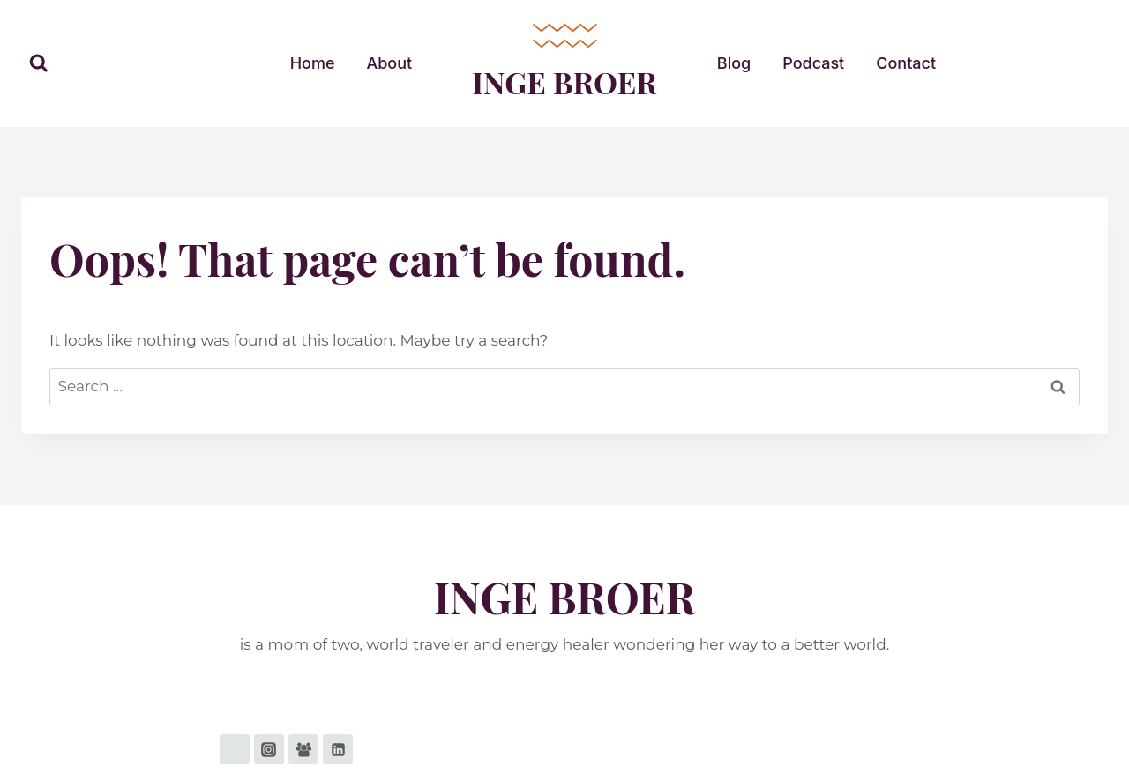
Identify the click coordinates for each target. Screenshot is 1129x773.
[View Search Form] (38, 63)
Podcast (813, 63)
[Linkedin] (338, 749)
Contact (906, 63)
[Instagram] (269, 749)
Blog (734, 63)
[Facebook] (235, 749)
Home (312, 63)
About (389, 63)
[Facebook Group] (303, 749)
